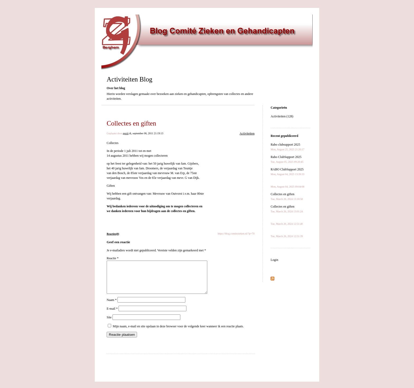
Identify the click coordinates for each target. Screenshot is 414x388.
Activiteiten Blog (129, 79)
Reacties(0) (113, 233)
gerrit (126, 133)
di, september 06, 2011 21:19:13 (146, 133)
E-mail (112, 315)
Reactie (113, 258)
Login (274, 260)
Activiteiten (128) (282, 116)
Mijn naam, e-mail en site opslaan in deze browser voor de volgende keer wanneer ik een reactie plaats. (178, 332)
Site (109, 323)
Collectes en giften (131, 123)
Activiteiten (247, 133)
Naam (112, 306)
